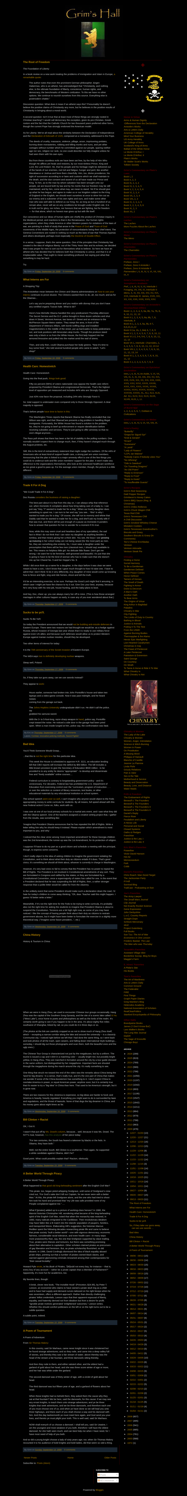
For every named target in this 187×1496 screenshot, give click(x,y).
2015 (130, 1102)
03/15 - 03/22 (137, 1366)
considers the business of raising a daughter (57, 497)
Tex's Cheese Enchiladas (136, 542)
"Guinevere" (130, 444)
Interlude (128, 320)
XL (142, 392)
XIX (158, 296)
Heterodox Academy (134, 1005)
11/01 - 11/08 (137, 1168)
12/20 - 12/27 (137, 1137)
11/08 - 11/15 (137, 1164)
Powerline (129, 850)
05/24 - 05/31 (137, 1322)
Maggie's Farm (131, 959)
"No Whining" (130, 460)
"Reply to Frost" (132, 476)
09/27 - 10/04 (137, 1190)
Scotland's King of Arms (136, 145)
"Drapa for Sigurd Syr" (135, 434)
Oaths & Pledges (132, 832)
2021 (130, 1076)
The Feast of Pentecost (135, 649)
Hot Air (127, 857)
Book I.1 (128, 311)
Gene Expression (132, 909)
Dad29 (127, 1036)
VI (151, 271)
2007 (130, 1421)
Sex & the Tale (131, 776)
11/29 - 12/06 (137, 1150)
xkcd (126, 925)
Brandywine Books (133, 1023)
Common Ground (132, 986)
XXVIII (152, 383)
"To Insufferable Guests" (136, 482)
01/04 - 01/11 (137, 1411)
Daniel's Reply (131, 813)
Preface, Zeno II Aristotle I (137, 265)
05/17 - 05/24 (137, 1326)
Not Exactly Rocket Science (138, 906)
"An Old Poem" (131, 469)
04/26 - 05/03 (137, 1340)
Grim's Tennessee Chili (135, 516)
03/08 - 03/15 (137, 1371)
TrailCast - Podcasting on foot (139, 887)
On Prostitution (131, 750)
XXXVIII (128, 392)
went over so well (51, 799)
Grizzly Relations (132, 769)
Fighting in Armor (132, 585)
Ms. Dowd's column (55, 1131)
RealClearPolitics (132, 1011)
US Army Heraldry (133, 139)
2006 (130, 1425)
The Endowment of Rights (137, 797)
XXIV (147, 299)
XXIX (126, 386)
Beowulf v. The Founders (136, 800)
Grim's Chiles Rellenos (135, 507)
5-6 (143, 336)
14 (136, 352)
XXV (153, 299)
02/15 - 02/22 (137, 1384)
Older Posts (110, 1457)
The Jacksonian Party (135, 878)
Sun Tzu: (136, 934)
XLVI (146, 396)
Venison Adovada (132, 548)
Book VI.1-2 (130, 336)
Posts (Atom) (43, 1463)
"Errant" (128, 441)
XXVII (145, 383)
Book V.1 (128, 333)
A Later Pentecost (133, 652)
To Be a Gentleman (133, 566)
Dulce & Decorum (133, 588)
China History (31, 934)
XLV (140, 396)
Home (71, 1457)
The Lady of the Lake (134, 734)
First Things (130, 995)
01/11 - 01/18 (137, 1406)
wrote (39, 1266)
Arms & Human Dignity (135, 120)
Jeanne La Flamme (133, 763)
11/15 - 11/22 (137, 1159)
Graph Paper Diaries (134, 998)
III (142, 271)
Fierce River (130, 816)
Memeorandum (131, 860)
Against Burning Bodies (135, 633)
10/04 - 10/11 (137, 1186)
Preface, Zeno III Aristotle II (137, 268)
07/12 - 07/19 (137, 1291)
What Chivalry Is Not (134, 674)
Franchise (129, 835)
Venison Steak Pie (133, 551)
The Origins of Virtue (134, 601)
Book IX (128, 202)
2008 (130, 1416)
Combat (35, 736)
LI (141, 399)
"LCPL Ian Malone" (133, 453)
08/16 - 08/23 (137, 1269)
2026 (130, 1053)
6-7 (151, 323)
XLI (147, 392)
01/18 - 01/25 (137, 1402)
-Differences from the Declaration (140, 123)
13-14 (156, 346)
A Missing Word (132, 753)
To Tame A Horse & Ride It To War (141, 668)
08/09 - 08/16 (137, 1273)
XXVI (138, 383)
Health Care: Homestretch (39, 366)
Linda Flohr (129, 766)
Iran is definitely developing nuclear (56, 656)
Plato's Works (131, 158)
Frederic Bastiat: (137, 941)
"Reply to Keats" (132, 479)
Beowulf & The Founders (136, 803)
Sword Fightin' (72, 736)
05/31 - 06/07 (137, 1318)
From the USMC (132, 630)
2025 (130, 1058)
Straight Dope (131, 918)
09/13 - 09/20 (137, 1199)
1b (137, 330)
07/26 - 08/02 (137, 1282)
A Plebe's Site (131, 967)
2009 (130, 1129)
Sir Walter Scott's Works (136, 161)
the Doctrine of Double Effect (85, 236)
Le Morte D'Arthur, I (134, 152)
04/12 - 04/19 (137, 1348)
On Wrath (129, 665)
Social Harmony (132, 563)
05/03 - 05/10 (137, 1335)
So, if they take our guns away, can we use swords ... (144, 1226)
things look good (57, 378)
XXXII (145, 386)
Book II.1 (128, 317)
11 (131, 314)
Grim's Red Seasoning (135, 491)
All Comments (106, 1480)
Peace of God (82, 226)
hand (81, 719)
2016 (130, 1098)
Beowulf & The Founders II (137, 810)
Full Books (129, 931)
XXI (130, 299)
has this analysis (53, 1135)
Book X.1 (128, 362)
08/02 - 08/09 (137, 1278)
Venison (128, 545)
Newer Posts (30, 1457)
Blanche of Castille (133, 760)
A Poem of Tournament (37, 1330)
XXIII (141, 299)
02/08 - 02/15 (137, 1388)
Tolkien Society (131, 164)
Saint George (130, 658)
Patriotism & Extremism (135, 655)
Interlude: (146, 343)
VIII (159, 271)
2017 (130, 1093)
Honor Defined (131, 576)
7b (156, 311)
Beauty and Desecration (136, 782)
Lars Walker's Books (134, 1029)
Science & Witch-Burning (136, 744)
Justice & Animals (133, 623)
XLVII (152, 396)
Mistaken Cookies (133, 526)
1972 (130, 1443)
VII (154, 271)
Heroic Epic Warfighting (135, 639)
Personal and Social (134, 826)
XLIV (134, 396)
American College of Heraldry (139, 133)
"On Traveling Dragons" (136, 466)
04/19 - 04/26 (137, 1344)
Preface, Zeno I (131, 262)
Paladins (128, 607)
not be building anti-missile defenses (91, 624)
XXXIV (127, 389)
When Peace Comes (134, 572)
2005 (130, 1429)
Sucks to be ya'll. (34, 612)
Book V (127, 189)
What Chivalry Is (132, 671)
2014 (130, 1107)
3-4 (144, 330)
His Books (129, 971)
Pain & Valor (130, 772)
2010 (130, 1124)
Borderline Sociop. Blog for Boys (140, 956)
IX (125, 274)
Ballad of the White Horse (137, 149)
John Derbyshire (132, 912)
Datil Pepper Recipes (134, 494)
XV (151, 293)
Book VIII (128, 198)
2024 (130, 1062)
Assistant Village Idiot (134, 952)
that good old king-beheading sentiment (62, 1185)
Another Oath (130, 595)
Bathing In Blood (132, 620)
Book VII (128, 195)
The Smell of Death (133, 582)
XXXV (134, 389)
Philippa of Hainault (133, 757)
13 (139, 314)
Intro (126, 373)
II (139, 271)
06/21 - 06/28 (137, 1304)
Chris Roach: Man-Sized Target (139, 875)
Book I (127, 176)
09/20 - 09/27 (137, 1195)
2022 (130, 1071)
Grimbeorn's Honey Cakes (137, 497)
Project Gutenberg (133, 928)
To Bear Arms (130, 598)
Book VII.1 (129, 343)
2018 (130, 1089)
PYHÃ (127, 881)
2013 (130, 1111)
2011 (130, 1120)
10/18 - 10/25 (137, 1177)
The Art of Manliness (134, 979)
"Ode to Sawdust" (133, 463)
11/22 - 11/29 (137, 1155)
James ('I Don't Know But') (137, 1026)
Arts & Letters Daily (133, 129)
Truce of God (100, 226)
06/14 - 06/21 (137, 1309)
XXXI (138, 386)
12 (135, 314)
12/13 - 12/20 (137, 1141)
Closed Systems (132, 829)
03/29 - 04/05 (137, 1357)
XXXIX (136, 392)
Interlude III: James (139, 296)
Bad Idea (28, 744)
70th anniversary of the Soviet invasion (50, 649)
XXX (132, 386)
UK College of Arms (134, 142)
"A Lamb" (128, 447)
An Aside (144, 373)
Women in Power (132, 747)
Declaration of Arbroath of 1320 (47, 136)
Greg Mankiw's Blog (134, 1001)
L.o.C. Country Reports (135, 915)
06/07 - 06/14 (137, 1313)
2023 (130, 1067)
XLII (152, 392)
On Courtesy (130, 661)
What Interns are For (36, 279)
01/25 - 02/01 (137, 1397)
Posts (102, 1475)
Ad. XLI (127, 396)
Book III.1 (128, 323)
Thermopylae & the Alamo (137, 636)
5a (143, 323)
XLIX (133, 399)
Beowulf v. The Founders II (137, 807)
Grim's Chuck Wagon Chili (137, 510)
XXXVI (142, 389)
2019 (130, 1084)
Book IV (128, 186)
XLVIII (127, 399)
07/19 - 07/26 (137, 1286)
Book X (127, 205)
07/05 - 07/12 (137, 1295)
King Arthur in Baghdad (135, 604)
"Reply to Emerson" (134, 472)
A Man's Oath (130, 591)
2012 (130, 1115)
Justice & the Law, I (133, 838)
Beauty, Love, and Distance (137, 785)
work (41, 684)
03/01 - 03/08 (137, 1375)
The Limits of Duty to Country (138, 617)
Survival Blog (130, 884)
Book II (127, 179)
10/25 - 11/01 (137, 1172)
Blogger (99, 1490)
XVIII (152, 296)
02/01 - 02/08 (137, 1393)
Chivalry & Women (133, 737)
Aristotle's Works (132, 126)
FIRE (126, 992)
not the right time (44, 756)
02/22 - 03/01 (137, 1379)
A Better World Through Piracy (42, 1173)
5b (147, 323)
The (130, 223)
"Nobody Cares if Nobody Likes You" (142, 457)
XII (138, 293)
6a (145, 311)
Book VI (128, 192)
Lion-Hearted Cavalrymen (137, 642)
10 (127, 314)
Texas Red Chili (132, 513)
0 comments (68, 271)
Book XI (128, 208)
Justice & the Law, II (134, 842)
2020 (130, 1080)
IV (145, 271)
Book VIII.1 (129, 349)
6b (148, 311)
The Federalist (131, 989)
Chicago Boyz (131, 1042)
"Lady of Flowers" (133, 450)
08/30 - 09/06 (137, 1260)
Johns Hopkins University (46, 707)
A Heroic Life (130, 822)
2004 (130, 1434)
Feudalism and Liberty (135, 819)
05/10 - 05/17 (137, 1331)
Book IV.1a (129, 330)
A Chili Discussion (133, 519)
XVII (126, 296)
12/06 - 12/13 (137, 1146)
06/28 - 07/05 (137, 1300)
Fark (126, 863)
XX (125, 299)
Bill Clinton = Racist (35, 1119)
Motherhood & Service (135, 779)
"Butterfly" (129, 431)
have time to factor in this (57, 411)
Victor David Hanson (134, 853)
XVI (156, 293)
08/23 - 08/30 (137, 1264)
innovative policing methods (52, 736)
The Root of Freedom (36, 62)
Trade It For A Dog (34, 485)
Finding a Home (132, 560)
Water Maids (130, 788)
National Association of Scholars (140, 1008)
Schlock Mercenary (133, 921)
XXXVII (150, 389)
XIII (142, 293)
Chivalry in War (131, 611)
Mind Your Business (134, 136)
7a (152, 311)
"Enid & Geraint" (132, 437)
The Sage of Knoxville (135, 1039)
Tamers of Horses (133, 579)
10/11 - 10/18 (137, 1181)
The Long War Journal (135, 1032)
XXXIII (153, 386)
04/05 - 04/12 (137, 1353)
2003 (130, 1438)
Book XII (128, 211)
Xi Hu (114, 1015)
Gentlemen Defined (133, 569)
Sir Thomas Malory (38, 1343)
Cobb (126, 866)
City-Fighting (130, 614)
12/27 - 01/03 (137, 1133)
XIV (147, 293)
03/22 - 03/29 (137, 1362)
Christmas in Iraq (132, 646)
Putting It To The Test (134, 626)
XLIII (157, 392)
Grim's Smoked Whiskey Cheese (140, 522)
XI (135, 293)
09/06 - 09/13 (137, 1255)
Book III (128, 183)
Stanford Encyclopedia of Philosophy (142, 1014)
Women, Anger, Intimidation (138, 741)
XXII (135, 299)
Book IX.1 (129, 355)
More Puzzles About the (140, 226)
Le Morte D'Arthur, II (134, 155)
